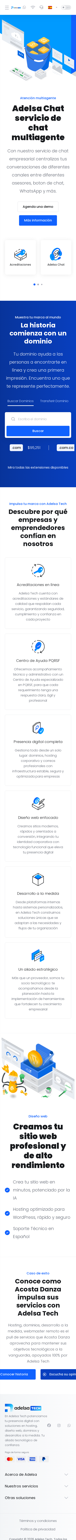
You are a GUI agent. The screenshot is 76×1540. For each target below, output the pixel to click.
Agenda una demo (38, 197)
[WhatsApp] (69, 1416)
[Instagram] (59, 1416)
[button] (34, 275)
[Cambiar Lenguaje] (52, 7)
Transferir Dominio (54, 391)
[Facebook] (49, 1416)
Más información (38, 210)
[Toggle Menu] (5, 7)
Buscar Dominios (20, 391)
